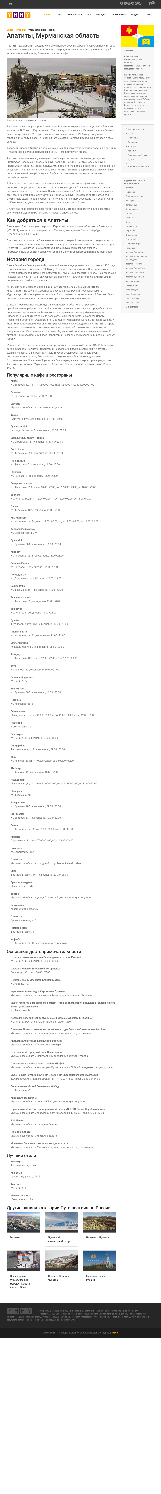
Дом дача (101, 14)
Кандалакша (132, 209)
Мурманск (16, 1237)
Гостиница (133, 138)
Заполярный (132, 205)
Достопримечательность (137, 166)
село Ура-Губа (132, 302)
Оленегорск (131, 235)
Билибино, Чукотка (97, 1237)
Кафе (130, 133)
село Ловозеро (133, 294)
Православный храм (137, 155)
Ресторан (132, 146)
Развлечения (74, 14)
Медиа (134, 14)
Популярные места (135, 129)
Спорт (59, 14)
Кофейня (132, 151)
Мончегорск (131, 226)
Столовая (132, 142)
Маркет (148, 14)
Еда (89, 14)
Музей (131, 159)
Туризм (46, 14)
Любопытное (119, 14)
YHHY (114, 1332)
